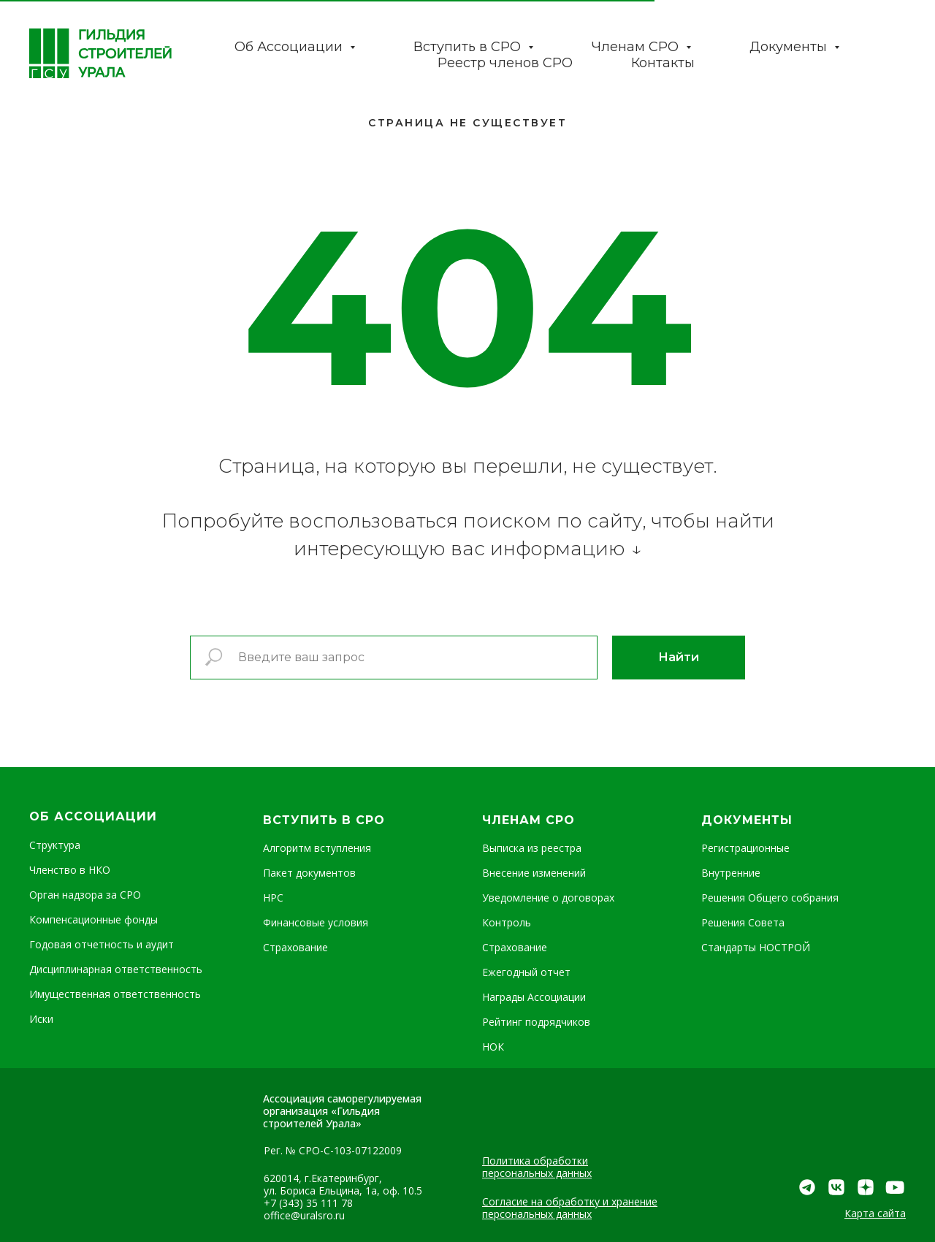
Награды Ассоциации (534, 997)
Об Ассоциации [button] (290, 47)
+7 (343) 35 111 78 (308, 1203)
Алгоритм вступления (317, 848)
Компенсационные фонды (93, 919)
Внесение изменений (534, 873)
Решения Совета (743, 922)
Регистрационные (745, 848)
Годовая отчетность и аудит (101, 944)
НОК (493, 1047)
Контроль (506, 922)
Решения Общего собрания (770, 897)
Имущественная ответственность (115, 994)
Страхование (295, 947)
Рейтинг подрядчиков (536, 1022)
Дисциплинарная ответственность (115, 969)
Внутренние (730, 873)
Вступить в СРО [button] (468, 47)
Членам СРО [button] (637, 47)
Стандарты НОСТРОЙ (755, 947)
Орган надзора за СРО (85, 895)
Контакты (663, 63)
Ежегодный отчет (526, 972)
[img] (895, 1187)
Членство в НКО (69, 870)
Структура (54, 845)
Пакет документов (309, 873)
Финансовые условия (315, 922)
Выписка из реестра (531, 848)
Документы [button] (790, 47)
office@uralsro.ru (304, 1215)
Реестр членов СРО (505, 63)
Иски (41, 1019)
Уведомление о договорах (548, 897)
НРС (273, 897)
